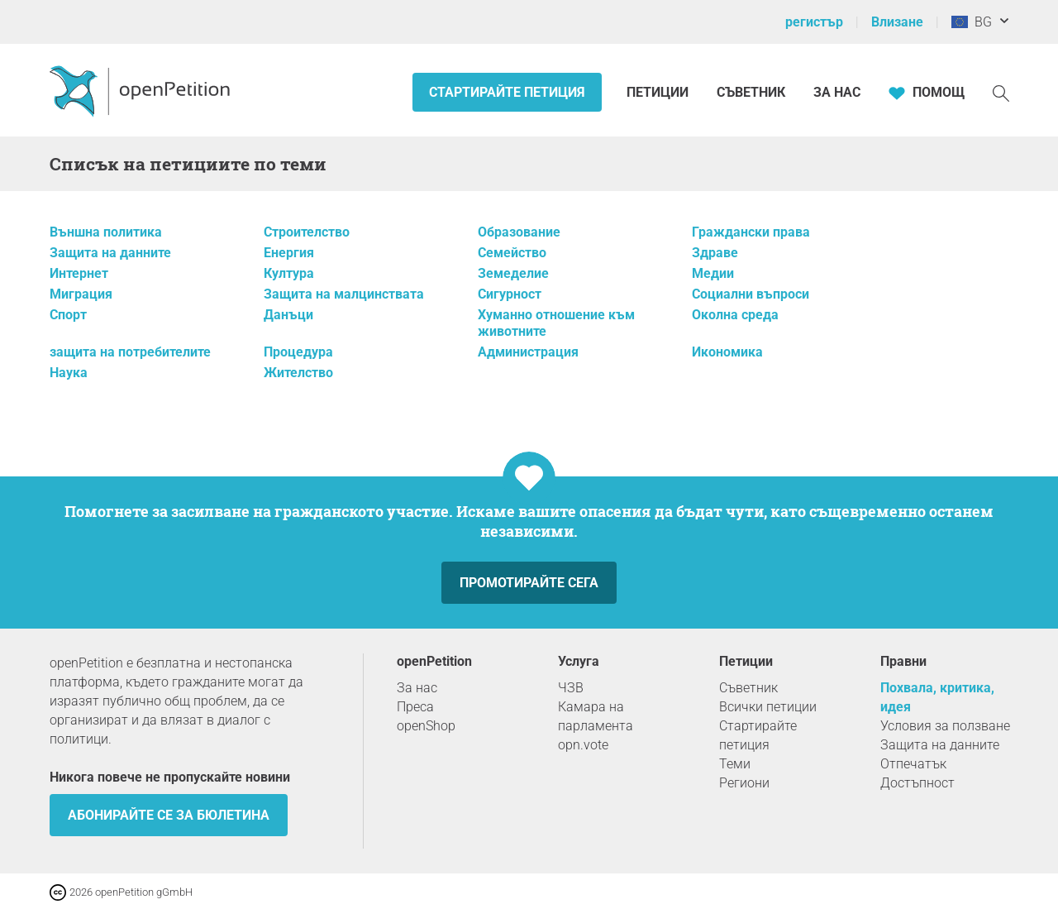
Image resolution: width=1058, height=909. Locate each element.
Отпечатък (913, 764)
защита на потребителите (130, 352)
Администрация (528, 352)
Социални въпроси (750, 294)
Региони (744, 783)
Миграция (81, 294)
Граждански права (751, 232)
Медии (713, 273)
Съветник (751, 92)
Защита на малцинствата (344, 294)
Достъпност (917, 783)
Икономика (727, 352)
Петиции (659, 92)
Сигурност (509, 294)
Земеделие (513, 273)
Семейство (512, 253)
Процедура (298, 352)
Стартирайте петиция (507, 92)
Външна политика (106, 232)
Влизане (897, 22)
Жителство (298, 372)
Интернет (79, 273)
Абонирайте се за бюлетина (168, 815)
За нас (836, 92)
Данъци (288, 315)
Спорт (68, 315)
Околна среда (735, 315)
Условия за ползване (945, 726)
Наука (69, 372)
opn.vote (583, 745)
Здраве (715, 253)
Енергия (289, 253)
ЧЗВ (571, 688)
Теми (735, 764)
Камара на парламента (595, 716)
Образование (519, 232)
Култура (289, 273)
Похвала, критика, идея (937, 697)
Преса (415, 707)
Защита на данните (110, 253)
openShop (426, 726)
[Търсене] (1001, 92)
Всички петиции (768, 707)
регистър (814, 22)
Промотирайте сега (529, 583)
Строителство (307, 232)
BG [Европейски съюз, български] (971, 22)
